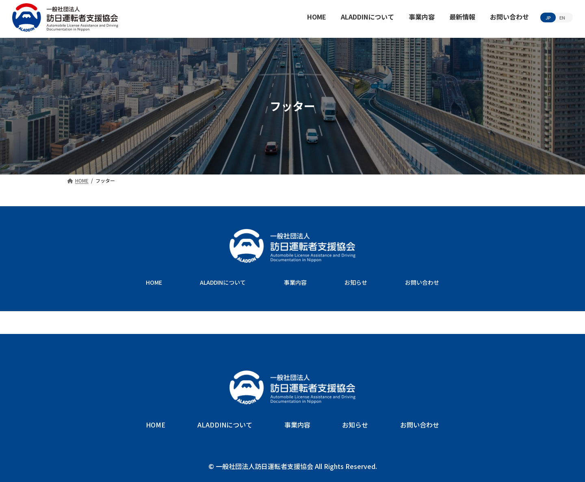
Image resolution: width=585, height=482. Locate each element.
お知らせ (355, 282)
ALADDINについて (223, 282)
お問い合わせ (422, 282)
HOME (154, 282)
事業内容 (295, 282)
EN (562, 17)
